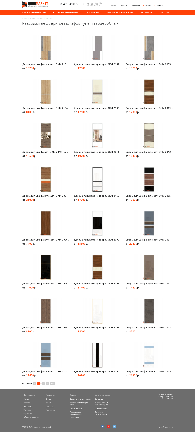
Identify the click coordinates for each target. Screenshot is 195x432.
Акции (49, 402)
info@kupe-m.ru (166, 427)
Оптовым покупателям (101, 413)
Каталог (32, 18)
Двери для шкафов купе (34, 12)
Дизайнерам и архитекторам (101, 403)
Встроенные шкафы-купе (65, 12)
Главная (24, 18)
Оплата (124, 5)
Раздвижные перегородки (120, 12)
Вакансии (99, 399)
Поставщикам (101, 408)
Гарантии (160, 5)
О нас (48, 399)
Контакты (164, 12)
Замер (113, 5)
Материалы (146, 12)
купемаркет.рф (35, 4)
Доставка (136, 5)
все (52, 383)
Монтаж (148, 5)
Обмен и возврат (31, 417)
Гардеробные (93, 12)
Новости (50, 406)
